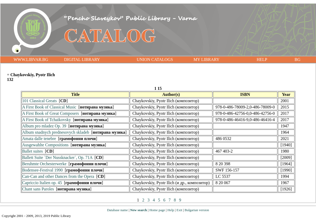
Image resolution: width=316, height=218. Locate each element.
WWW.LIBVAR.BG (31, 59)
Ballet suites (32, 151)
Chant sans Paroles (38, 189)
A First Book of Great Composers (50, 113)
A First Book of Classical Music (49, 107)
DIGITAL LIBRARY (82, 59)
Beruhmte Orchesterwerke (44, 164)
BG (297, 59)
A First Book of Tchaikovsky (46, 119)
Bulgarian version (196, 210)
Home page (157, 210)
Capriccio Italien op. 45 (42, 182)
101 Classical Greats (39, 100)
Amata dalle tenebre (39, 138)
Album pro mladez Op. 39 (44, 126)
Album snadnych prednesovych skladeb (55, 132)
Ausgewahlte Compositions (45, 145)
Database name (117, 210)
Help (170, 210)
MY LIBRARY (207, 59)
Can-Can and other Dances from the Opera (58, 176)
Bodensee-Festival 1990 (42, 170)
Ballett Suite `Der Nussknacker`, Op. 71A (57, 157)
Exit (179, 210)
